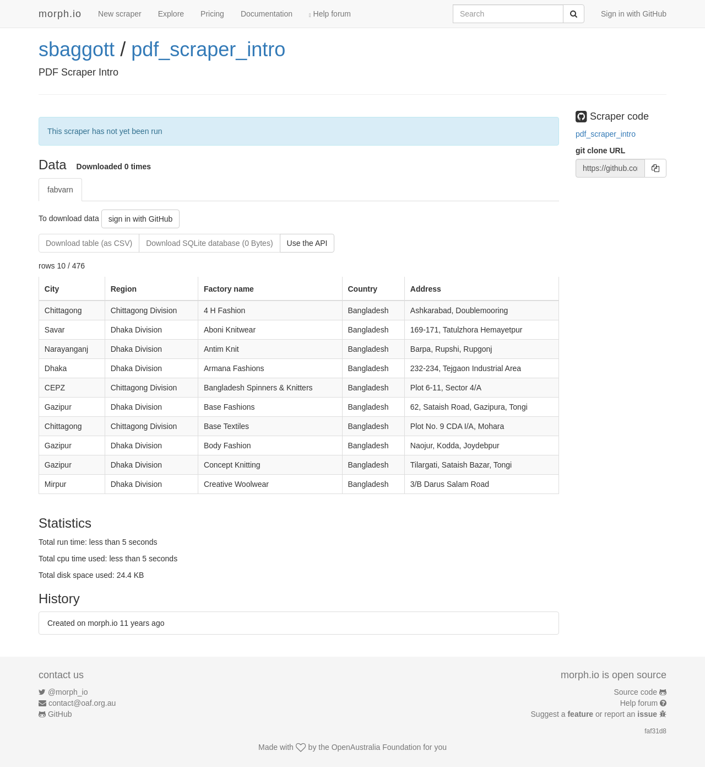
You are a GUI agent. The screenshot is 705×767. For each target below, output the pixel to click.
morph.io (60, 13)
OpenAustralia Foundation (376, 747)
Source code (636, 692)
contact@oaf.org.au (82, 703)
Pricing (212, 13)
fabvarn (60, 189)
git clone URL (600, 150)
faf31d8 (655, 731)
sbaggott (77, 49)
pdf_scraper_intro (208, 49)
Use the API (307, 243)
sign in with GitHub (141, 218)
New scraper (120, 13)
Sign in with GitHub (633, 13)
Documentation (266, 13)
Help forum (330, 13)
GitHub (60, 714)
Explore (171, 13)
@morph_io (68, 692)
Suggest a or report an (595, 714)
